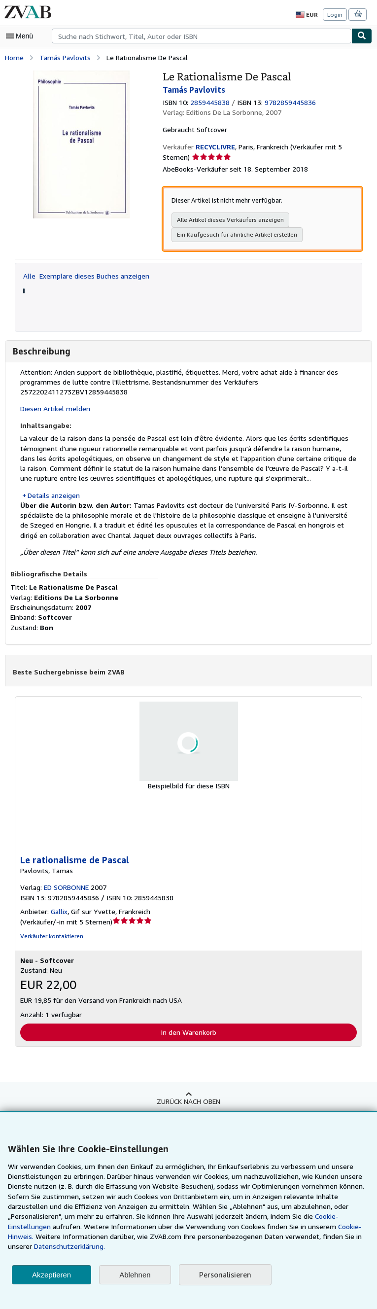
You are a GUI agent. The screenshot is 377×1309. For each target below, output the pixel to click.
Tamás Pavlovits (64, 57)
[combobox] (201, 36)
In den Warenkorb (188, 1021)
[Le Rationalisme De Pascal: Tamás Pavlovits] (81, 74)
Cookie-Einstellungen (271, 1227)
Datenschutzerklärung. (315, 1246)
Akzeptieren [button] (51, 1275)
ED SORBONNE (68, 877)
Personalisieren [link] (224, 1275)
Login (335, 14)
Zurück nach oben (188, 1090)
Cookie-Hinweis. (252, 1236)
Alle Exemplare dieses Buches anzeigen (85, 275)
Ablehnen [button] (134, 1275)
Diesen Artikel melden (53, 398)
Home (14, 57)
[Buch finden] (362, 36)
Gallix (58, 901)
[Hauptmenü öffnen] (21, 36)
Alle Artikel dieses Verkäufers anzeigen (228, 219)
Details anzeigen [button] (53, 484)
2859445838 (211, 102)
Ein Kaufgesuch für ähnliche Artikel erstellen (234, 234)
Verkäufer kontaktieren (49, 925)
